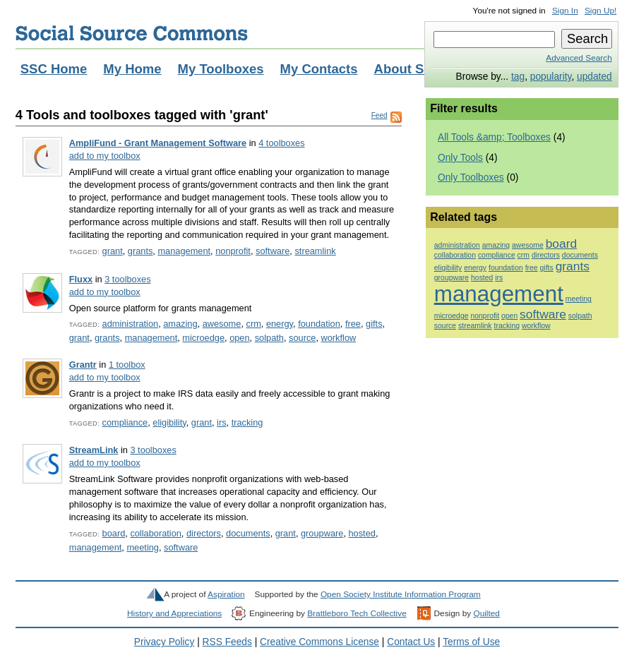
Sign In (565, 11)
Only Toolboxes (471, 177)
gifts (374, 323)
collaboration (155, 533)
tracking (247, 422)
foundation (319, 323)
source (302, 337)
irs (222, 422)
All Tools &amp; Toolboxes (494, 137)
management (183, 251)
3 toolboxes (127, 279)
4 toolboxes (281, 143)
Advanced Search (578, 58)
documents (248, 533)
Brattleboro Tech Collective (356, 613)
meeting (142, 547)
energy (279, 323)
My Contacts (319, 68)
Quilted (486, 613)
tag (518, 76)
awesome (222, 323)
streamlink (314, 251)
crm (253, 323)
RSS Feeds (227, 642)
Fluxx (80, 279)
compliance (125, 422)
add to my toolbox (104, 155)
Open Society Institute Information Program (401, 594)
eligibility (169, 422)
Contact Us (411, 642)
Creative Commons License (319, 642)
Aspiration (226, 594)
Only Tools (460, 157)
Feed (379, 115)
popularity (551, 76)
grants (140, 251)
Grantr (83, 364)
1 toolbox (127, 364)
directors (203, 533)
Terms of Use (471, 642)
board (114, 533)
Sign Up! (600, 11)
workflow (339, 337)
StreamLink (94, 450)
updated (594, 76)
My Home (132, 68)
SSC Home (54, 68)
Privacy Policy (164, 642)
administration (130, 323)
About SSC (408, 68)
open (239, 337)
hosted (362, 533)
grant (112, 251)
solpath (269, 337)
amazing (180, 323)
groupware (322, 533)
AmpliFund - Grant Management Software (157, 143)
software (272, 251)
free (353, 323)
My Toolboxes (221, 68)
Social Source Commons (132, 33)
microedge (203, 337)
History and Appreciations (174, 613)
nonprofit (233, 251)
